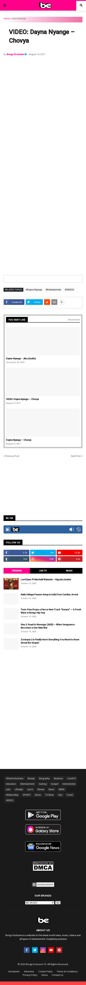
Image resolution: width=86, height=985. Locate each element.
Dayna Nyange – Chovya (18, 440)
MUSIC (69, 571)
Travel (70, 794)
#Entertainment (53, 289)
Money (41, 789)
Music (51, 789)
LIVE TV (43, 571)
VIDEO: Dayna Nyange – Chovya (22, 399)
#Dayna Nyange (34, 289)
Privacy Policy (30, 975)
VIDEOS (9, 800)
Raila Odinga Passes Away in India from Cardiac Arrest (49, 594)
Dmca (45, 975)
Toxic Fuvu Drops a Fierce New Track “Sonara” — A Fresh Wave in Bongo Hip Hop (51, 611)
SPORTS (26, 794)
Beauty (31, 778)
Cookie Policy (45, 971)
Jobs (8, 789)
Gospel (54, 783)
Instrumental (69, 783)
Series (38, 794)
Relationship (12, 794)
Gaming (43, 783)
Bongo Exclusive (16, 54)
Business (58, 778)
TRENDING (17, 571)
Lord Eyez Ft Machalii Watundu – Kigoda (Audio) (46, 579)
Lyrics (30, 789)
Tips (60, 794)
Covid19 (71, 778)
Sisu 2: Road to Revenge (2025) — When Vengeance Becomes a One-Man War (48, 626)
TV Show (49, 794)
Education (11, 783)
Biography (44, 778)
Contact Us (57, 975)
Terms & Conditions (67, 971)
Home (7, 18)
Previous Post (12, 456)
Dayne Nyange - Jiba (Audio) (21, 358)
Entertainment (27, 783)
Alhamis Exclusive (14, 778)
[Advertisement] (43, 103)
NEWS (61, 789)
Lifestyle (19, 789)
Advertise (29, 971)
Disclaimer (14, 971)
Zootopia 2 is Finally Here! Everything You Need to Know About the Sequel (50, 641)
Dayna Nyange (19, 18)
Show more (74, 319)
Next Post (76, 456)
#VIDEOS (69, 289)
